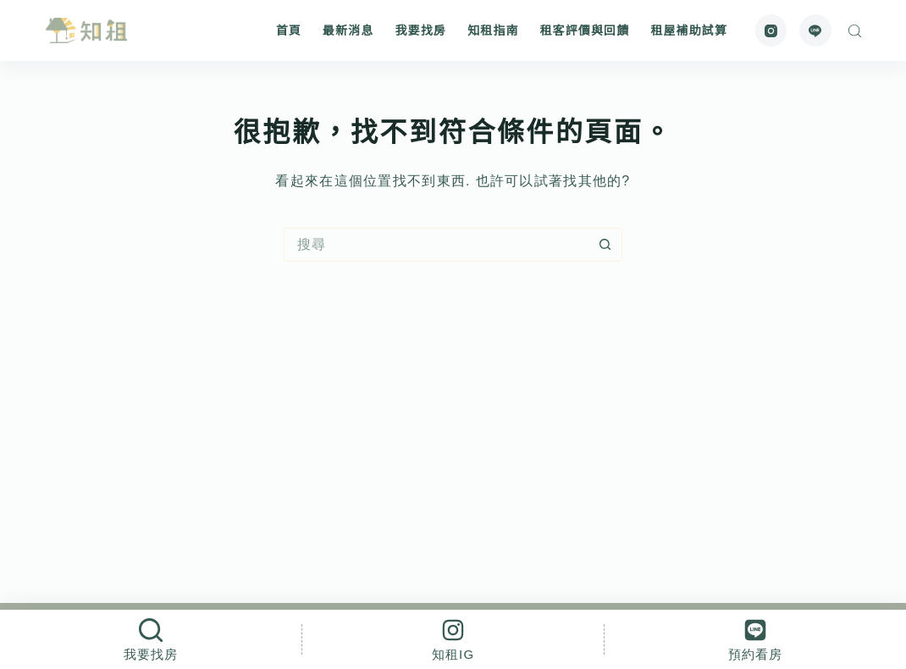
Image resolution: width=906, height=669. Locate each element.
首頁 (288, 30)
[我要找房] (151, 639)
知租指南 (492, 30)
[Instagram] (771, 30)
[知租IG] (453, 639)
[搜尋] (854, 31)
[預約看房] (755, 639)
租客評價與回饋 (584, 30)
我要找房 (420, 30)
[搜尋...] (436, 245)
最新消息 (348, 30)
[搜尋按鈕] (605, 245)
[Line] (815, 30)
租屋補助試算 (688, 30)
